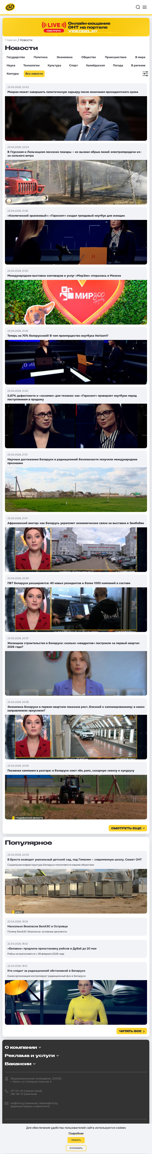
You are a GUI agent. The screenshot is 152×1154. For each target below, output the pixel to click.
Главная (11, 40)
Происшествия (115, 57)
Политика (41, 57)
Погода (118, 65)
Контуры (13, 73)
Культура (54, 65)
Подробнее (76, 1133)
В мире (140, 57)
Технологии (31, 65)
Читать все (130, 1031)
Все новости (34, 73)
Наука (11, 65)
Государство (16, 57)
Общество (88, 57)
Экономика (64, 57)
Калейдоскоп (95, 65)
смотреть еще (126, 828)
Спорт (73, 65)
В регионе (138, 65)
